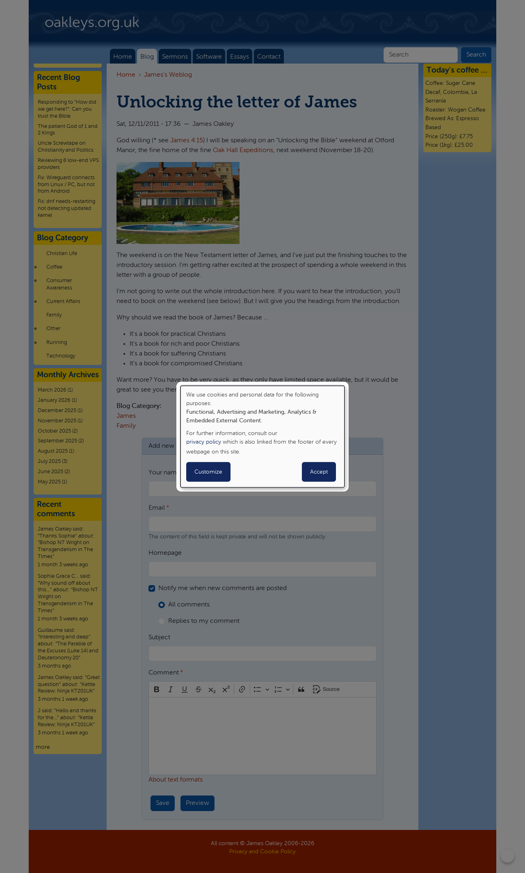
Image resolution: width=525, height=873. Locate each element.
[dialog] (262, 436)
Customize (208, 472)
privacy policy (203, 442)
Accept (319, 472)
